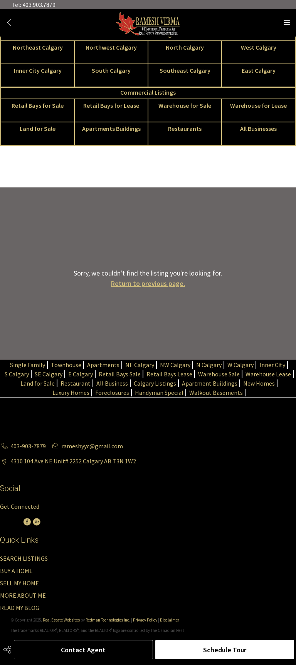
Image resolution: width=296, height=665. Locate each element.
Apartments (103, 365)
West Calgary (258, 47)
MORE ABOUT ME (23, 595)
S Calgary (17, 374)
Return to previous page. (148, 283)
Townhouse (66, 365)
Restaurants (185, 128)
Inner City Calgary (38, 70)
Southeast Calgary (185, 70)
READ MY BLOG (19, 608)
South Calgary (111, 70)
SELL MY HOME (19, 583)
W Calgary (240, 365)
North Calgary (185, 47)
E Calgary (80, 374)
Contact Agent (83, 649)
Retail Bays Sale (120, 374)
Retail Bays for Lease (111, 105)
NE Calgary (139, 365)
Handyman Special (159, 392)
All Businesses (258, 128)
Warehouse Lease (268, 374)
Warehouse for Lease (258, 105)
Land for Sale (38, 128)
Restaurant (76, 383)
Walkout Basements (216, 392)
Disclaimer (169, 620)
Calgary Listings (155, 383)
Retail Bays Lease (169, 374)
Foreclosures (112, 392)
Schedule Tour (224, 649)
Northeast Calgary (38, 47)
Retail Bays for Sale (38, 105)
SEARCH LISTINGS (24, 558)
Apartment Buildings (209, 383)
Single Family (27, 365)
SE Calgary (48, 374)
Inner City (272, 365)
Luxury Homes (70, 392)
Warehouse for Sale (184, 105)
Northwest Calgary (111, 47)
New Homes (259, 383)
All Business (112, 383)
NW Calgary (175, 365)
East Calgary (259, 70)
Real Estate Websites (62, 620)
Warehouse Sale (219, 374)
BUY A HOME (16, 571)
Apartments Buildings (111, 128)
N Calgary (209, 365)
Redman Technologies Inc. (108, 620)
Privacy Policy (145, 620)
